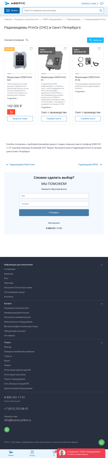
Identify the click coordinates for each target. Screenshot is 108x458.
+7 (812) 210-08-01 (16, 408)
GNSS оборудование (52, 19)
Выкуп (7, 361)
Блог (6, 278)
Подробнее (12, 98)
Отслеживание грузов (14, 292)
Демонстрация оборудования (18, 388)
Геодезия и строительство (26, 19)
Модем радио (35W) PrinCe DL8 (19, 78)
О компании (9, 269)
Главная (8, 19)
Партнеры (8, 283)
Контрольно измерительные (17, 317)
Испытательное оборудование (18, 322)
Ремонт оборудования (14, 379)
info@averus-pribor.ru (17, 420)
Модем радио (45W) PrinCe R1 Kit (87, 78)
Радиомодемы (73, 19)
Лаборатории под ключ (15, 331)
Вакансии (8, 274)
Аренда (7, 347)
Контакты (8, 297)
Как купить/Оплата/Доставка (18, 287)
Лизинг (7, 365)
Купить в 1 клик (20, 119)
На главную (9, 335)
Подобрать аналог (54, 119)
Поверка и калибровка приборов (19, 351)
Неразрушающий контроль (16, 313)
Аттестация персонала (15, 374)
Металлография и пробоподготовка (21, 326)
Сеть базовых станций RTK (16, 384)
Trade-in (8, 356)
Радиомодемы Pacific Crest (22, 164)
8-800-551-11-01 (14, 397)
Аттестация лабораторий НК (17, 370)
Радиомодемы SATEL (88, 164)
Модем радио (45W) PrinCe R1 (53, 78)
